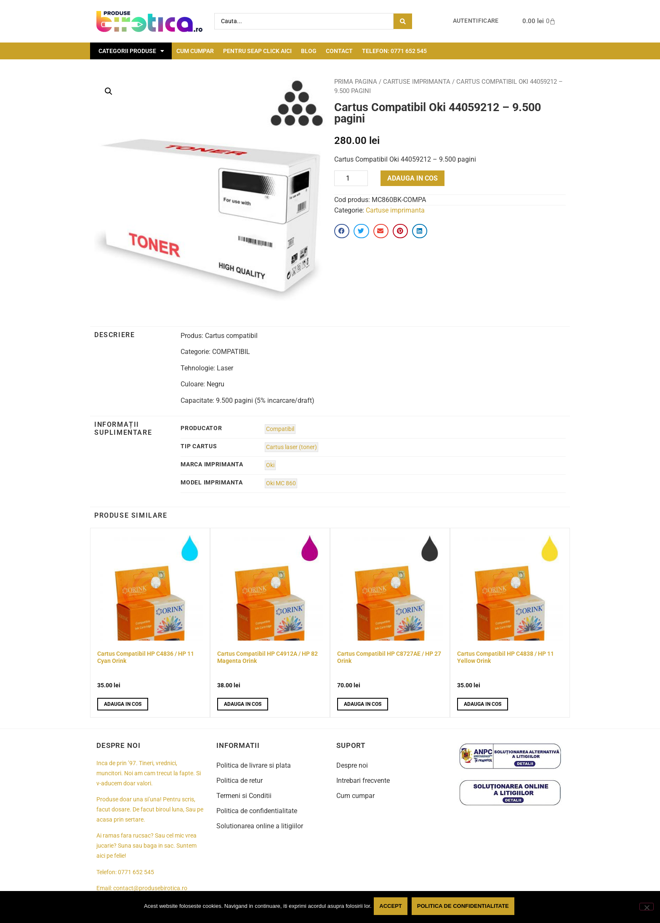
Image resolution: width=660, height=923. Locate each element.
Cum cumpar (195, 51)
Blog (309, 51)
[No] (646, 907)
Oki (270, 465)
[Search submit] (403, 21)
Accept (392, 907)
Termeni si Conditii (243, 796)
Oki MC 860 (281, 483)
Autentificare (476, 20)
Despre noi (352, 765)
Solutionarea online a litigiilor (259, 826)
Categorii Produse (131, 51)
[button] (108, 91)
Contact (339, 51)
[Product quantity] (351, 178)
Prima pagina (355, 81)
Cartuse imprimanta (416, 81)
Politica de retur (239, 781)
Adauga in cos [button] (122, 704)
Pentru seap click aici (257, 51)
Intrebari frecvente (363, 781)
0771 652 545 (136, 872)
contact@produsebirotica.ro (150, 888)
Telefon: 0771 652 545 (394, 51)
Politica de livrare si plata (253, 765)
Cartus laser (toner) (291, 447)
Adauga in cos (412, 178)
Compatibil (280, 429)
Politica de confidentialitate (256, 811)
